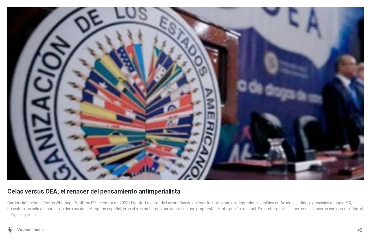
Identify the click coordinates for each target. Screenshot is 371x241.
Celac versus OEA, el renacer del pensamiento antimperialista (93, 191)
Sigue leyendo (23, 214)
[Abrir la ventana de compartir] (360, 228)
